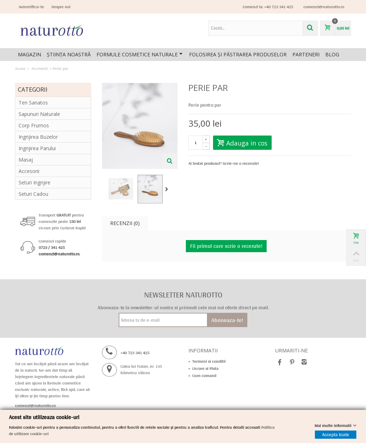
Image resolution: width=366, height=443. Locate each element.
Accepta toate (335, 435)
